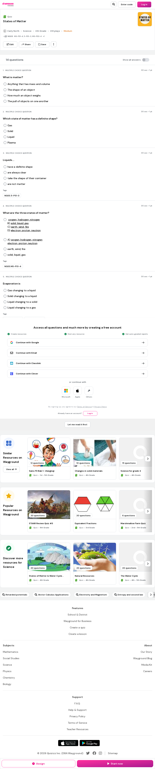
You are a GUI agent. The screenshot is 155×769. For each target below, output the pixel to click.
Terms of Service (84, 407)
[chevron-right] (148, 459)
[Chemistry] (9, 677)
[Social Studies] (11, 658)
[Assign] (38, 763)
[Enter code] (127, 4)
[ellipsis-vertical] (54, 44)
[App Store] (68, 743)
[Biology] (7, 684)
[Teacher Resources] (77, 729)
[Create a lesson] (78, 634)
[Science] (7, 664)
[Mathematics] (10, 651)
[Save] (42, 44)
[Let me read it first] (77, 424)
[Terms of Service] (77, 722)
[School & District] (78, 614)
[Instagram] (100, 753)
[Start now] (115, 763)
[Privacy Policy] (77, 716)
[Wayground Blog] (142, 658)
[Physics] (7, 671)
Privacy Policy (100, 407)
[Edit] (10, 44)
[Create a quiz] (77, 627)
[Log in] (144, 4)
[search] (114, 4)
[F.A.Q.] (77, 703)
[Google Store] (90, 743)
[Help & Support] (77, 709)
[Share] (26, 44)
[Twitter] (88, 753)
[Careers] (147, 671)
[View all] (11, 469)
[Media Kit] (146, 664)
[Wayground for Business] (77, 621)
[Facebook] (94, 753)
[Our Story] (146, 651)
